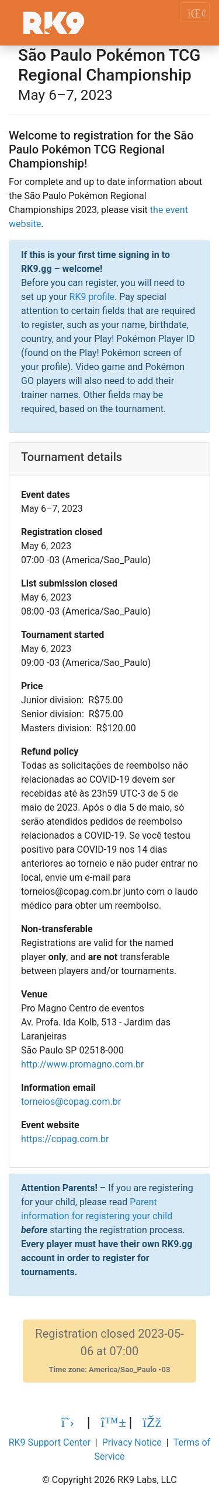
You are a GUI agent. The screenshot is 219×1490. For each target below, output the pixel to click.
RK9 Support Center (50, 1442)
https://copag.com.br (65, 1138)
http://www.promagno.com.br (82, 1064)
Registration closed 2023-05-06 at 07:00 (109, 1351)
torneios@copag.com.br (71, 1101)
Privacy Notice (132, 1442)
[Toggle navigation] (195, 12)
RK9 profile (91, 296)
